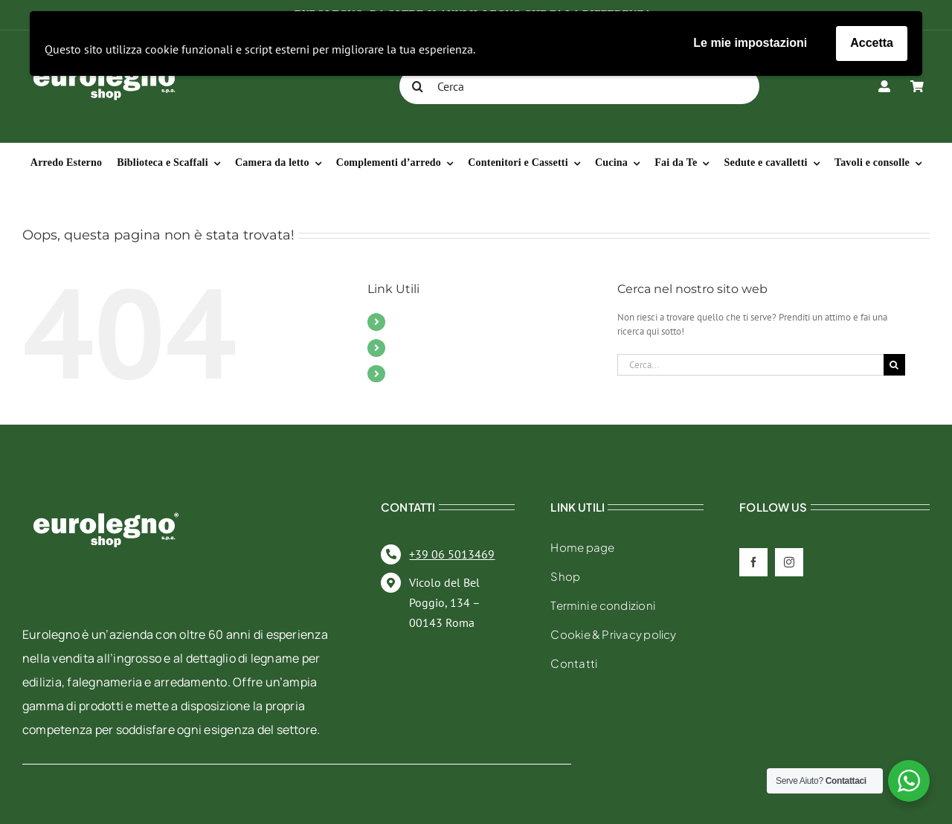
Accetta (871, 42)
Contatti (412, 347)
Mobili (409, 321)
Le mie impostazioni (750, 42)
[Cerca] (579, 86)
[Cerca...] (750, 365)
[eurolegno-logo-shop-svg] (106, 489)
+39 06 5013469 (452, 554)
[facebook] (753, 562)
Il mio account (429, 373)
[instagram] (789, 562)
